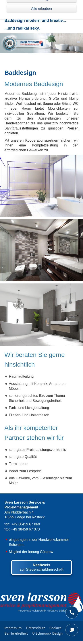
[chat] (72, 630)
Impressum (13, 628)
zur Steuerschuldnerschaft (42, 567)
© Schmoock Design (47, 633)
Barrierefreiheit (16, 633)
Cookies (55, 628)
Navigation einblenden (22, 5)
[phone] (72, 612)
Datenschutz (35, 628)
